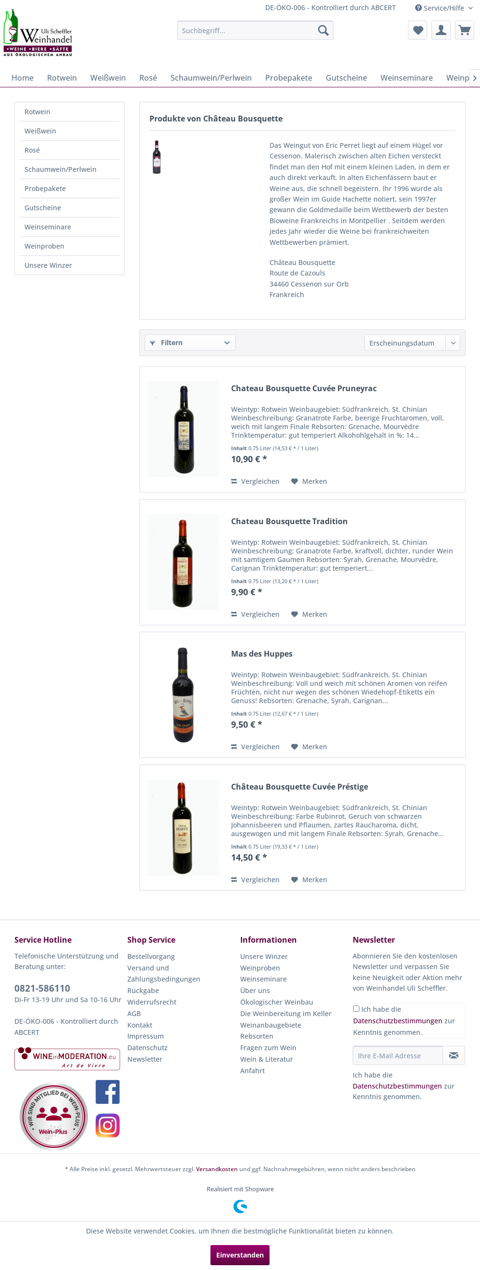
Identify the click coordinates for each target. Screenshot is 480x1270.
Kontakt (139, 1025)
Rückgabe (143, 990)
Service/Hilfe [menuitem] (440, 7)
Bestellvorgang (151, 956)
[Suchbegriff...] (255, 30)
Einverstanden (240, 1254)
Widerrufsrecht (151, 1001)
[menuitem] (255, 30)
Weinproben (44, 246)
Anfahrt (252, 1070)
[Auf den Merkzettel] (309, 481)
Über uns (255, 990)
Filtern (166, 342)
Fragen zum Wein (268, 1047)
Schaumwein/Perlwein (61, 169)
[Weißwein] (108, 78)
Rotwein (37, 111)
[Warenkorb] (464, 30)
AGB (134, 1013)
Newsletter (144, 1059)
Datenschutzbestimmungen (398, 1020)
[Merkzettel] (417, 30)
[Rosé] (148, 78)
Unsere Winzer (48, 265)
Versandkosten (217, 1169)
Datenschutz (147, 1047)
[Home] (22, 78)
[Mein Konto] (441, 30)
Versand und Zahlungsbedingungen (163, 973)
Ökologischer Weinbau (276, 1001)
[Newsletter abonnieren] (454, 1055)
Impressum (145, 1036)
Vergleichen (255, 481)
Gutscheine (43, 207)
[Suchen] (323, 30)
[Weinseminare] (407, 78)
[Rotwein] (62, 78)
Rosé (32, 150)
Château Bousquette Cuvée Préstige (299, 787)
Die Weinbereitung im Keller (286, 1013)
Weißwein (40, 130)
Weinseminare (48, 226)
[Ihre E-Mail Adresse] (398, 1055)
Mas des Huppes (262, 654)
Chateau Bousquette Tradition (289, 521)
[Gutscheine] (346, 78)
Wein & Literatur (266, 1059)
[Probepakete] (288, 78)
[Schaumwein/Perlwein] (211, 78)
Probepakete (45, 188)
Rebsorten (256, 1036)
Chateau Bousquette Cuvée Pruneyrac (304, 388)
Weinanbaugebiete (270, 1025)
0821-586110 (42, 988)
